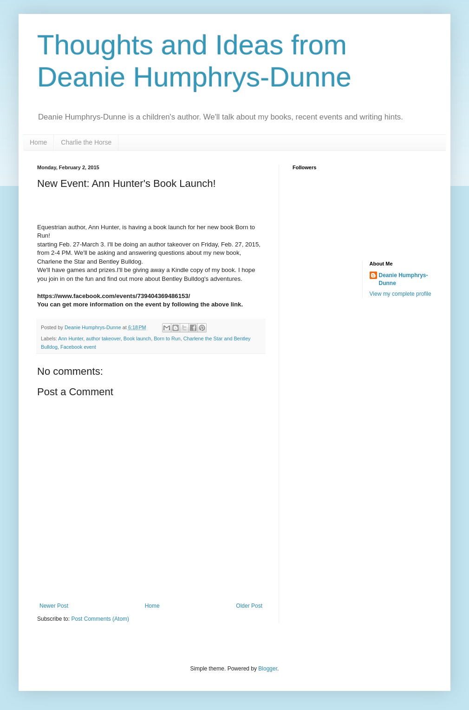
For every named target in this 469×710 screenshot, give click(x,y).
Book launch (137, 338)
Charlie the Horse (86, 142)
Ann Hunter (70, 338)
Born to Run (167, 338)
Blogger (267, 668)
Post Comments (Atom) (100, 619)
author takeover (103, 338)
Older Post (249, 606)
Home (38, 142)
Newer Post (53, 606)
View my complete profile (400, 294)
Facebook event (78, 347)
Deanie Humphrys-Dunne (403, 279)
